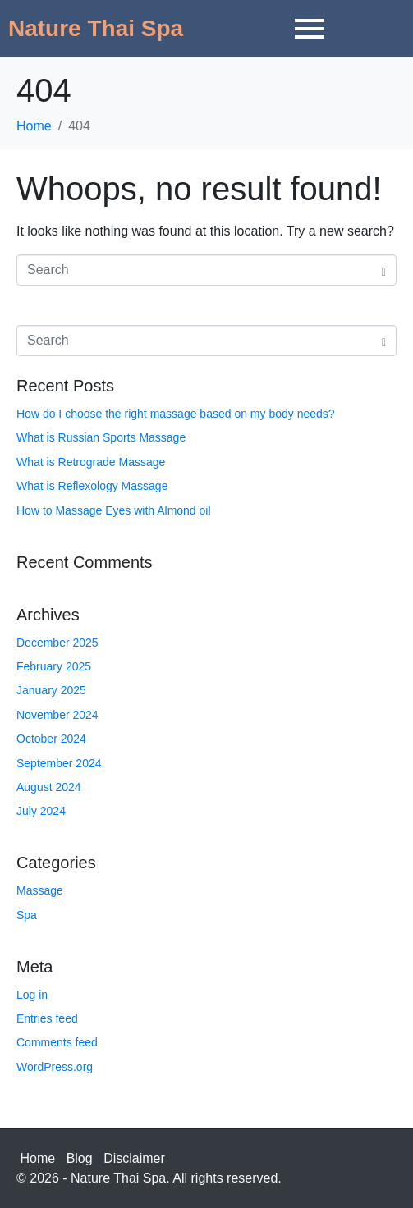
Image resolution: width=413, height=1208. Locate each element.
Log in (32, 994)
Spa (26, 915)
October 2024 (51, 738)
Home (38, 1158)
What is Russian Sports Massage (101, 437)
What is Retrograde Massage (90, 462)
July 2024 (41, 810)
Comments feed (57, 1042)
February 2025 (53, 666)
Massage (39, 890)
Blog (80, 1158)
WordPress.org (54, 1066)
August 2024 (48, 787)
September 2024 (59, 763)
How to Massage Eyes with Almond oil (113, 510)
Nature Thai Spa (95, 28)
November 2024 (57, 714)
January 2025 (51, 690)
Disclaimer (134, 1158)
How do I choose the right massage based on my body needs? (175, 413)
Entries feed (47, 1018)
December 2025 (57, 642)
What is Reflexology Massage (91, 485)
